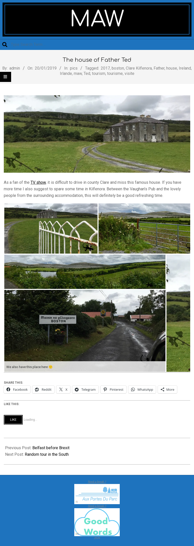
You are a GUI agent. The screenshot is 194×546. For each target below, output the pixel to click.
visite (129, 73)
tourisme (115, 73)
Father (159, 68)
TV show (38, 182)
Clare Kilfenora (139, 68)
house (171, 68)
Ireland (185, 68)
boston (118, 68)
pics (74, 68)
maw (78, 73)
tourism (98, 73)
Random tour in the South (47, 454)
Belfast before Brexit (50, 447)
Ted (87, 73)
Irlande (66, 73)
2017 (105, 68)
